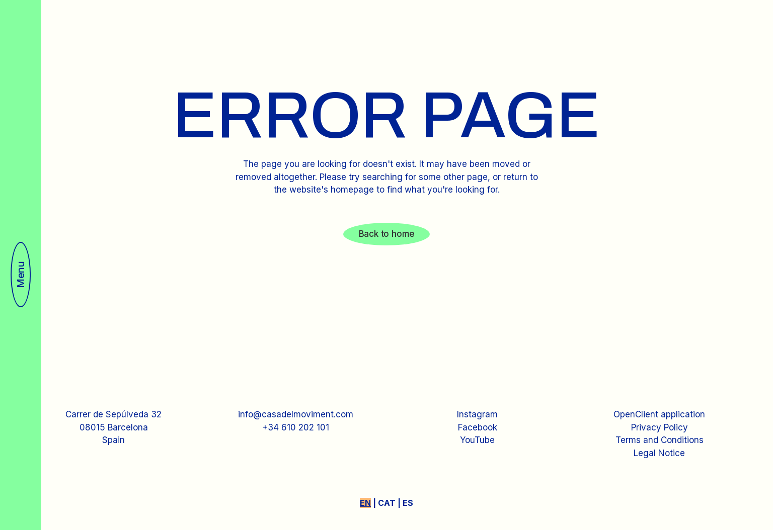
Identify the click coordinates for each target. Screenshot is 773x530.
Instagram (477, 414)
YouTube (477, 440)
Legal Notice (659, 453)
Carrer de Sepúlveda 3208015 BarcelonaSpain (113, 427)
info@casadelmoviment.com (295, 414)
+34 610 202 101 (295, 427)
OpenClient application (659, 414)
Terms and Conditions (659, 440)
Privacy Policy (659, 427)
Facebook (477, 427)
